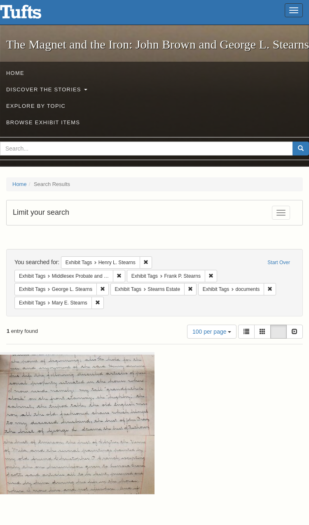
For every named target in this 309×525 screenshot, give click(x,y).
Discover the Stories (46, 89)
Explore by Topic (36, 106)
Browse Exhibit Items (43, 122)
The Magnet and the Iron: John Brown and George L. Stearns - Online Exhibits (31, 14)
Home (15, 73)
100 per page (211, 331)
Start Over (278, 262)
